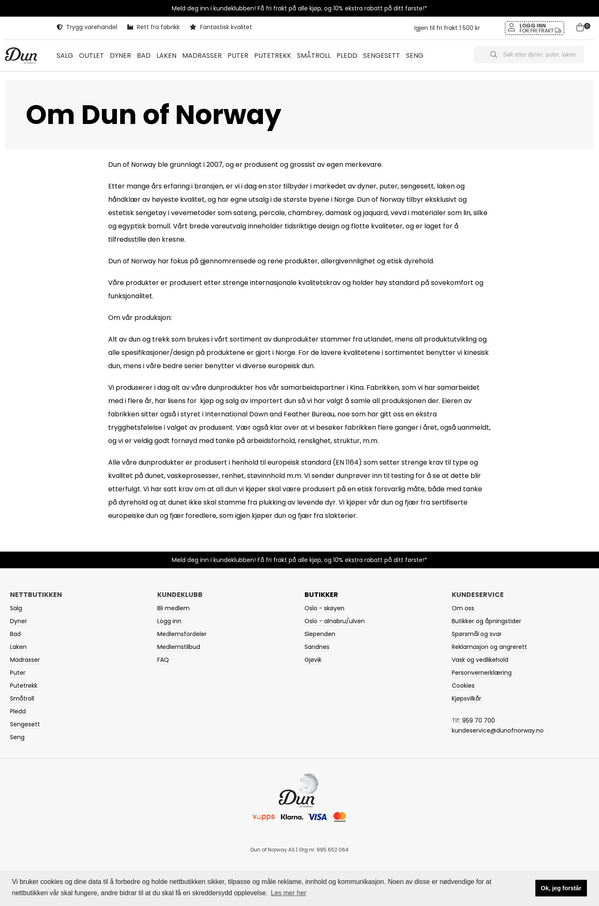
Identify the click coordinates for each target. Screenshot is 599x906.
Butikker (321, 594)
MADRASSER (202, 55)
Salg (65, 55)
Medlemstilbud (178, 647)
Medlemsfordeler (182, 634)
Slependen (319, 634)
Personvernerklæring (482, 672)
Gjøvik (313, 660)
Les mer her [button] (288, 892)
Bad (15, 634)
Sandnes (316, 647)
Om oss (463, 608)
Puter (17, 672)
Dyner (18, 621)
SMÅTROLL (314, 55)
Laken (18, 647)
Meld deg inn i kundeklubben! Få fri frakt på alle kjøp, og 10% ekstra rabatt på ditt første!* (299, 8)
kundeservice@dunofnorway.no (498, 730)
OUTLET (91, 55)
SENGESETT (381, 55)
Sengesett (25, 724)
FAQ (163, 660)
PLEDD (347, 55)
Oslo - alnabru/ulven (334, 621)
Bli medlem (173, 608)
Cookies (463, 685)
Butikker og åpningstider (486, 621)
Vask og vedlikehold (480, 660)
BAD (144, 55)
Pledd (18, 711)
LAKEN (166, 55)
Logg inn (169, 621)
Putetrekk (23, 685)
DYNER (120, 55)
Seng (17, 737)
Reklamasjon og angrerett (489, 647)
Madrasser (25, 660)
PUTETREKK (272, 55)
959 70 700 (478, 720)
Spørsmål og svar (477, 634)
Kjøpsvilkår (466, 698)
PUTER (238, 55)
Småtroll (22, 698)
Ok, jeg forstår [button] (561, 888)
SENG (414, 55)
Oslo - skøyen (324, 608)
